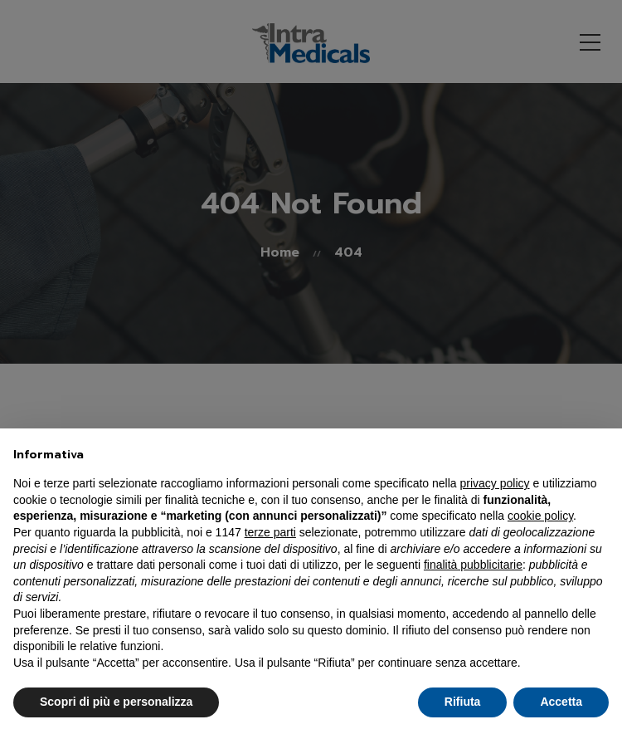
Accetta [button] (561, 701)
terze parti (270, 532)
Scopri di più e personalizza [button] (116, 701)
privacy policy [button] (495, 483)
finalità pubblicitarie (473, 564)
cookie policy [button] (540, 515)
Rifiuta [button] (463, 701)
